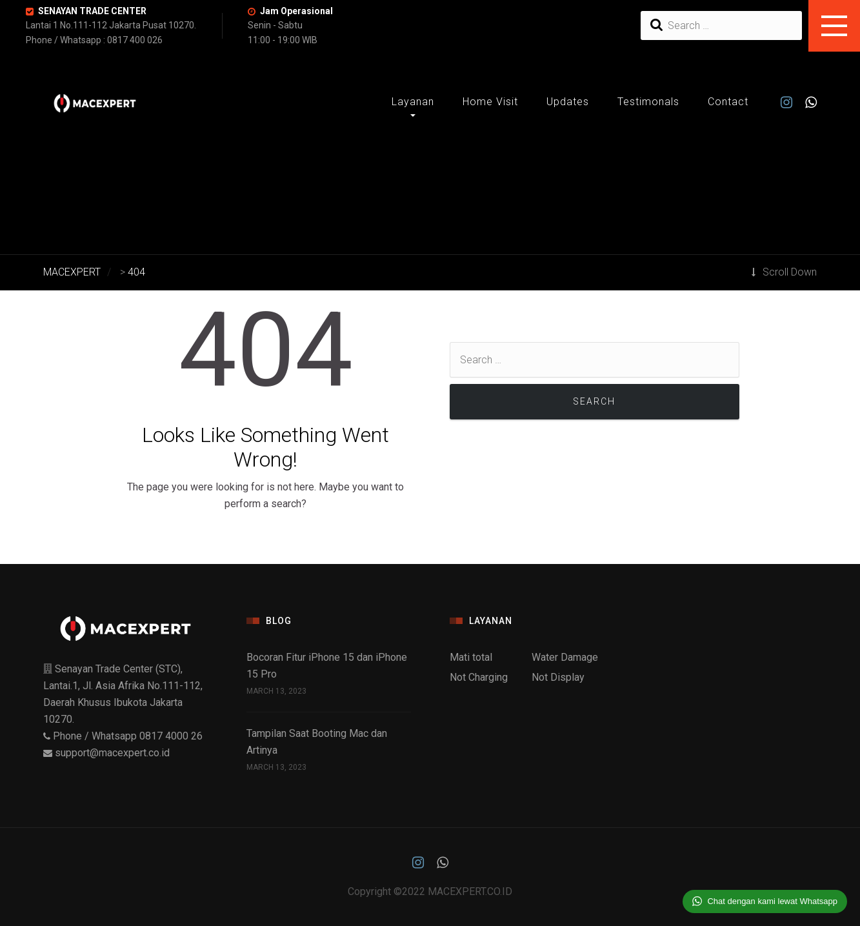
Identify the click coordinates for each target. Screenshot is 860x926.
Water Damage (565, 657)
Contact (728, 102)
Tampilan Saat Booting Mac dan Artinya (316, 741)
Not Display (558, 677)
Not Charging (479, 677)
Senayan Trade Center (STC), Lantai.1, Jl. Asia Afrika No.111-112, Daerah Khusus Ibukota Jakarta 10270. (123, 702)
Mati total (471, 657)
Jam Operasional (296, 11)
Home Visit (490, 102)
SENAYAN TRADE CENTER (92, 11)
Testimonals (648, 102)
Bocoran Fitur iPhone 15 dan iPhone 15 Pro (326, 665)
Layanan (413, 102)
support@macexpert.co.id (112, 753)
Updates (567, 102)
